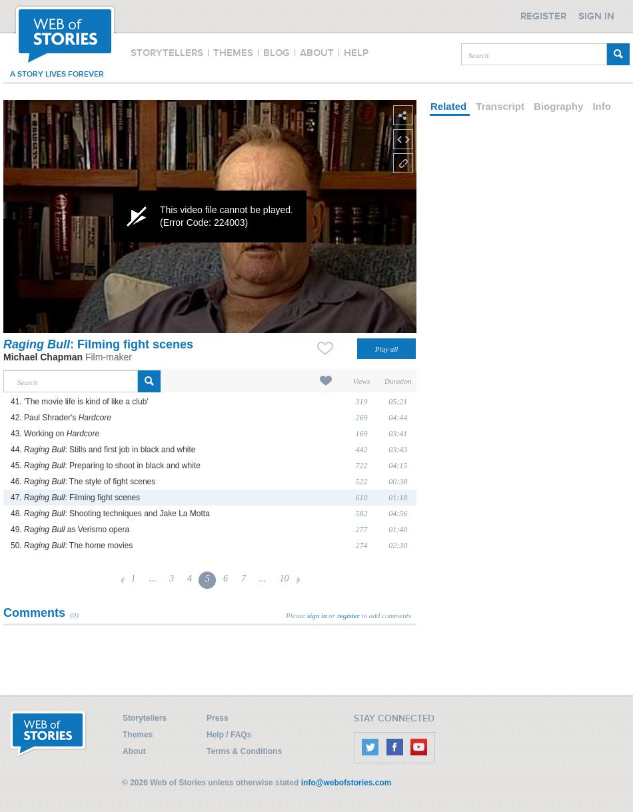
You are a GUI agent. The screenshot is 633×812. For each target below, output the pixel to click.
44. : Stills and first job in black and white (103, 449)
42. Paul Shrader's (61, 417)
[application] (209, 216)
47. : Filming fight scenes (75, 497)
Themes (138, 734)
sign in (317, 615)
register (348, 615)
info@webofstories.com (346, 782)
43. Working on (55, 433)
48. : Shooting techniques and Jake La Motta (110, 513)
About (134, 751)
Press (218, 718)
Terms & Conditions (244, 751)
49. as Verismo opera (70, 529)
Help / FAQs (229, 734)
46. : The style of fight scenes (83, 481)
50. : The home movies (72, 545)
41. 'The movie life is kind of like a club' (80, 401)
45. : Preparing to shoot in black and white (106, 465)
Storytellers (145, 718)
